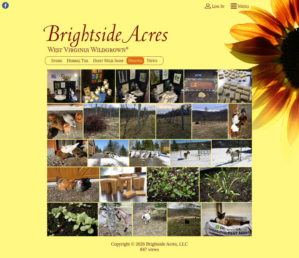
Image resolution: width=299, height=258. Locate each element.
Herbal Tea (77, 60)
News (152, 60)
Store (56, 60)
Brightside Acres (107, 33)
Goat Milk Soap (108, 60)
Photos (135, 60)
